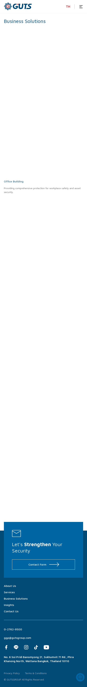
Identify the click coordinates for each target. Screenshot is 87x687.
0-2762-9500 (13, 629)
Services (9, 592)
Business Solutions (16, 598)
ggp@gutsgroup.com (17, 637)
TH (68, 6)
